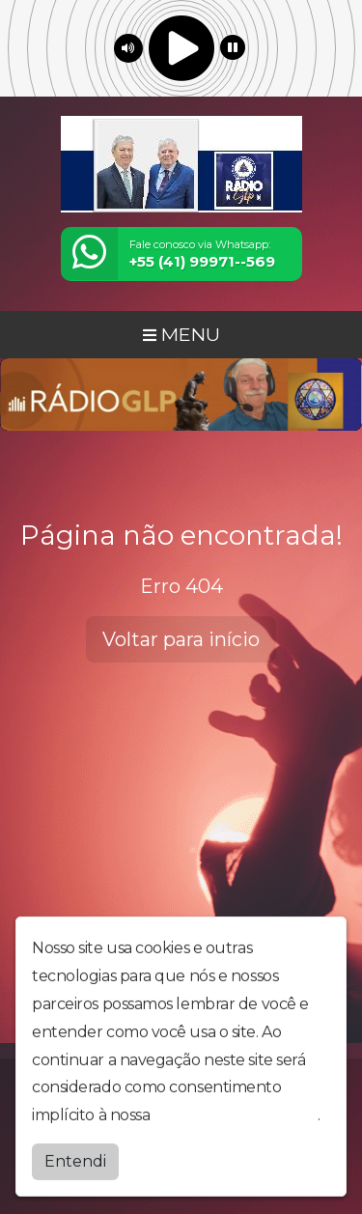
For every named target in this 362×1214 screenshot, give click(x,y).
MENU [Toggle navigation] (181, 334)
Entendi (75, 1162)
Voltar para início (181, 639)
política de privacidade (235, 1116)
